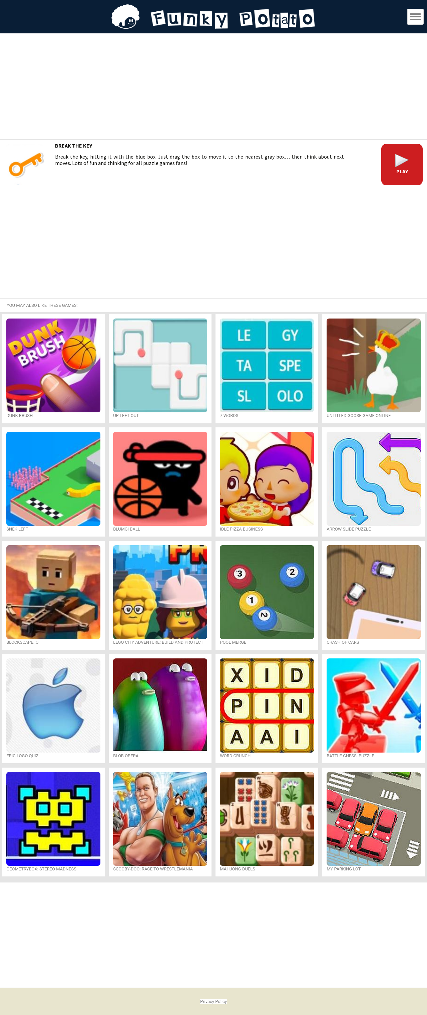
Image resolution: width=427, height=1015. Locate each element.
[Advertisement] (213, 87)
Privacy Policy (213, 1001)
